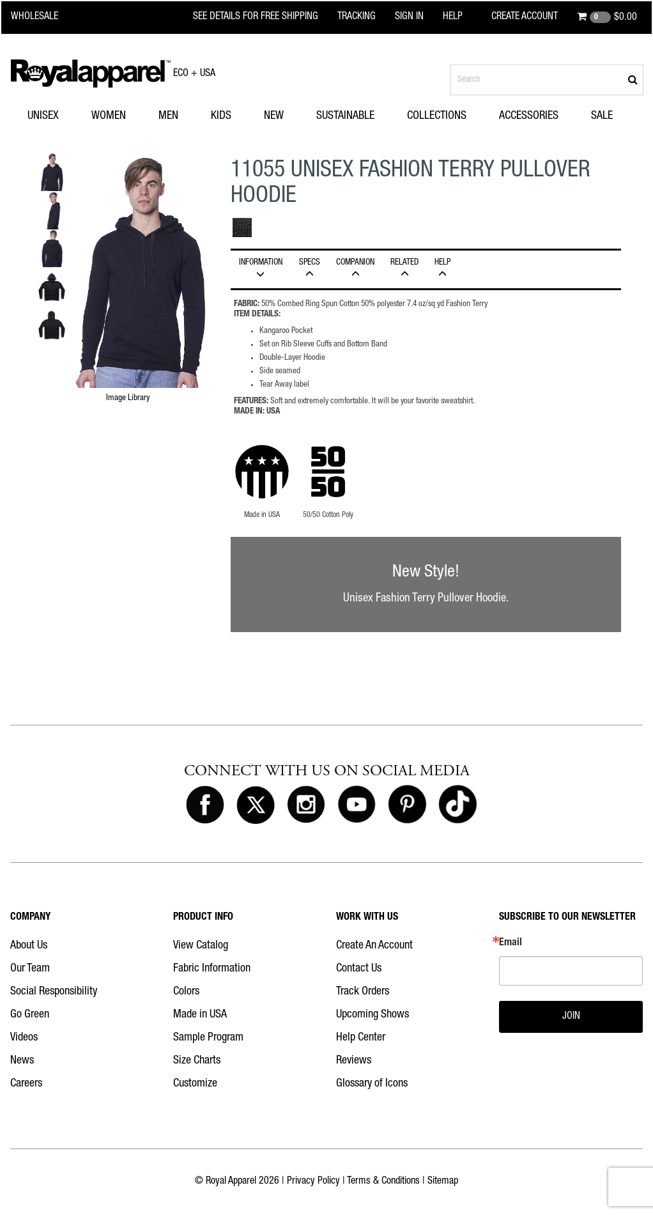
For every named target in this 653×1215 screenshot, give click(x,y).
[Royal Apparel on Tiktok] (457, 805)
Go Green (29, 1015)
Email (510, 943)
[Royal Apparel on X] (255, 805)
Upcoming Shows (372, 1015)
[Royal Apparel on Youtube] (356, 805)
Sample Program (208, 1038)
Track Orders (362, 992)
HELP (443, 268)
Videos (24, 1038)
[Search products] (546, 79)
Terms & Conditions (383, 1182)
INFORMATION (261, 268)
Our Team (30, 969)
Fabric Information (211, 969)
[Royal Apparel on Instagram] (306, 805)
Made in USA (200, 1015)
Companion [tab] (355, 268)
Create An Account (374, 946)
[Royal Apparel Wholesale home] (42, 17)
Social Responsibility (53, 992)
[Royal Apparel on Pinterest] (407, 805)
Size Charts (196, 1061)
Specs (310, 268)
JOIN (571, 1017)
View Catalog (200, 946)
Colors (186, 992)
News (22, 1061)
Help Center (360, 1038)
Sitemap (442, 1182)
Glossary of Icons (372, 1084)
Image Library (128, 398)
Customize (195, 1084)
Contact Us (358, 969)
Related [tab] (405, 268)
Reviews (353, 1061)
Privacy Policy (313, 1182)
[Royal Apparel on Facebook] (205, 805)
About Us (28, 946)
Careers (26, 1084)
